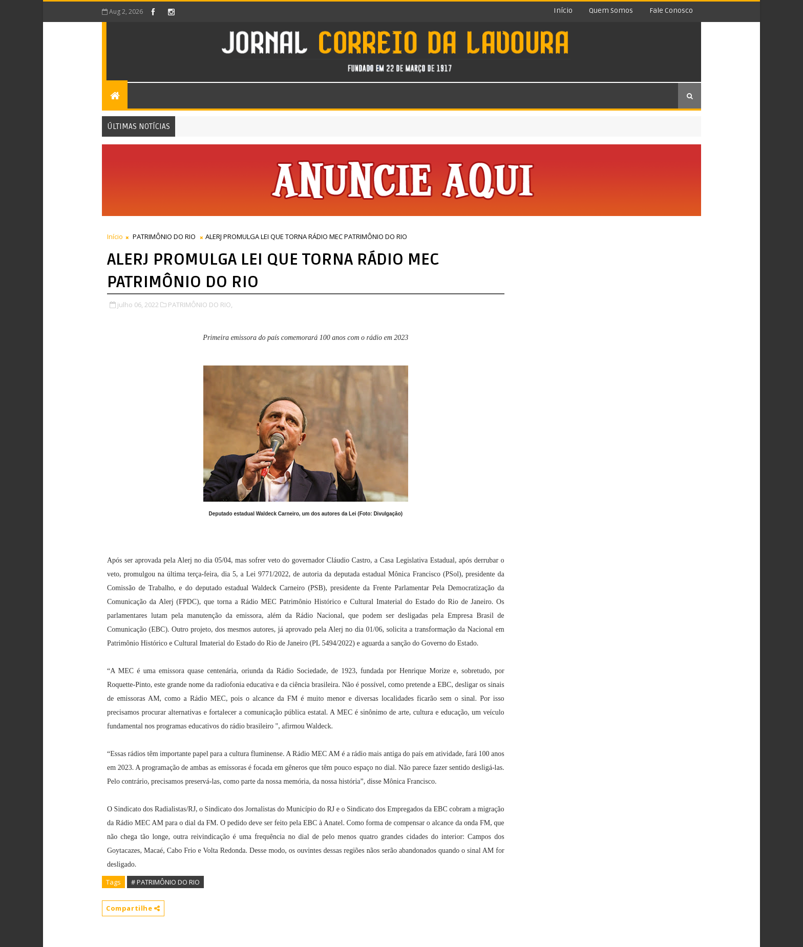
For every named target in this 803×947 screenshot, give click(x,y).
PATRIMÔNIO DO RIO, (200, 304)
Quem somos (611, 10)
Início (563, 10)
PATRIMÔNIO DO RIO (164, 236)
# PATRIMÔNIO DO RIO (165, 882)
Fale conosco (671, 10)
